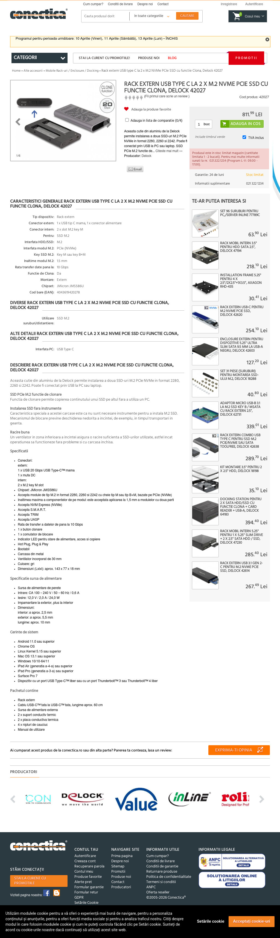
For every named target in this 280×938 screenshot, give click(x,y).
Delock (146, 156)
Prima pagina (122, 856)
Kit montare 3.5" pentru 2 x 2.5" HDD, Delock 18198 (241, 469)
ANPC (151, 887)
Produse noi (148, 58)
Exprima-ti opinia (233, 750)
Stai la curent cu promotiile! (104, 58)
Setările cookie (210, 921)
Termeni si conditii (161, 882)
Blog (172, 58)
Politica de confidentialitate (168, 877)
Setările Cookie (86, 903)
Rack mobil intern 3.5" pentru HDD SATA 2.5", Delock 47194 (238, 247)
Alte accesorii (33, 71)
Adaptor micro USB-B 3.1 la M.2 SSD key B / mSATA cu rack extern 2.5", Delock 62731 (240, 409)
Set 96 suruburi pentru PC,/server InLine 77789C (240, 213)
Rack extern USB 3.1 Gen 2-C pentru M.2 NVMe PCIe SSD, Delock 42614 (241, 567)
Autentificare (85, 856)
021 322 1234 (255, 184)
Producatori (121, 887)
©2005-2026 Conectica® (166, 898)
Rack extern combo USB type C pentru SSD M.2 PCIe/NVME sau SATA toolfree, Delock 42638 (240, 441)
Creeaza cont (85, 861)
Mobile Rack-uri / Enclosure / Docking (72, 71)
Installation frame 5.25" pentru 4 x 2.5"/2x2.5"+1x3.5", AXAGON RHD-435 (241, 281)
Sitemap (117, 866)
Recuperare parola (89, 866)
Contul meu (83, 872)
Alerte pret (83, 882)
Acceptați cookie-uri (251, 921)
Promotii (246, 58)
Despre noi (145, 4)
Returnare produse (161, 872)
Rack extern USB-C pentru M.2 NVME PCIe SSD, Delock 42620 (241, 311)
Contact (163, 4)
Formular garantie (89, 887)
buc (207, 124)
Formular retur (86, 892)
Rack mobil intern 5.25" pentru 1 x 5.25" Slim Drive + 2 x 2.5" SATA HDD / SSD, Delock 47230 (241, 537)
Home (16, 71)
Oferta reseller (158, 892)
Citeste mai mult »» (169, 151)
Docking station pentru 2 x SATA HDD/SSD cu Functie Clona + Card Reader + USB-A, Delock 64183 (240, 507)
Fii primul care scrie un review (166, 96)
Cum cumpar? (93, 4)
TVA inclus (256, 138)
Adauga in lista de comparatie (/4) (156, 121)
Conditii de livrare (120, 4)
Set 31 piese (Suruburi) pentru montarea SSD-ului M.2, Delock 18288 (239, 375)
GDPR (79, 898)
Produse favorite (88, 877)
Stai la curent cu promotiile (30, 881)
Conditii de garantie (162, 866)
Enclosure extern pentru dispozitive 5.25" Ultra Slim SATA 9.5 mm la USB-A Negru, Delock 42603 (241, 345)
